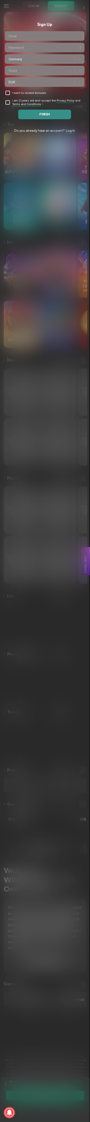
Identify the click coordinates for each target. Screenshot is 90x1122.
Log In (70, 131)
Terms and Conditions (26, 104)
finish (44, 114)
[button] (79, 59)
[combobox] (44, 59)
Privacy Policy (66, 100)
